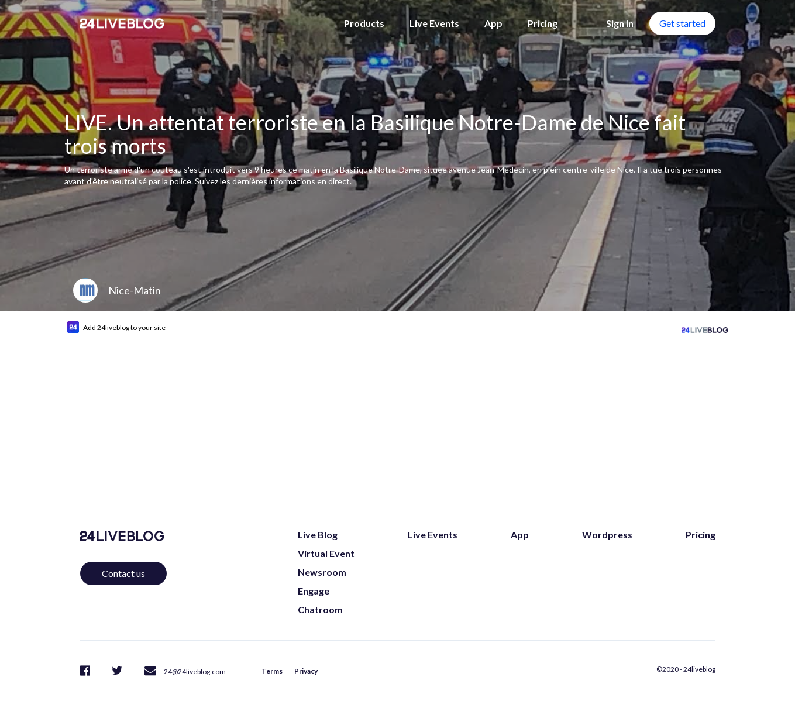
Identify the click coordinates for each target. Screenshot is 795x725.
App (493, 23)
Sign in (620, 23)
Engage (313, 590)
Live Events (434, 23)
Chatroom (320, 609)
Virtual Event (326, 553)
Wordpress (607, 534)
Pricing (542, 23)
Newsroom (322, 572)
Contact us (123, 573)
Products (364, 23)
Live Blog (318, 534)
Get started (682, 23)
